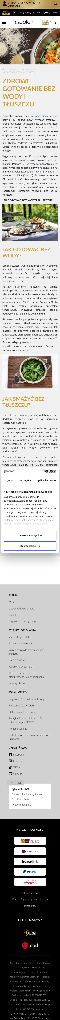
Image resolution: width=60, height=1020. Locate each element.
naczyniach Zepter (46, 116)
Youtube (17, 774)
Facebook (18, 754)
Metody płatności (30, 829)
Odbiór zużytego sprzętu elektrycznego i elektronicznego (26, 675)
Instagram (18, 761)
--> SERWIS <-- (17, 660)
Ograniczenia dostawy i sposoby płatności (27, 652)
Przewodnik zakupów (20, 643)
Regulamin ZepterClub (21, 705)
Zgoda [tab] (9, 480)
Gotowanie (26, 69)
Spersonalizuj (30, 545)
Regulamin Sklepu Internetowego (27, 699)
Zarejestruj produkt (19, 637)
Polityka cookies (18, 728)
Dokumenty (18, 692)
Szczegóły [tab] (25, 480)
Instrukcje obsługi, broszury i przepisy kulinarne (30, 737)
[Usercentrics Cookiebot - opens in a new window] (42, 471)
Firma (13, 595)
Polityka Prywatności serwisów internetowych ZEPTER (26, 720)
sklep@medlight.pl (22, 804)
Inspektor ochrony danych (23, 621)
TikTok (16, 767)
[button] (55, 4)
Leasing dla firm (17, 683)
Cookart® (13, 69)
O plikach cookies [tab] (46, 480)
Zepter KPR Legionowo (21, 608)
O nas (12, 602)
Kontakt (13, 615)
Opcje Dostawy (30, 920)
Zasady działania (22, 630)
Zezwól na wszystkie (30, 535)
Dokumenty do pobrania (22, 712)
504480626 (22, 799)
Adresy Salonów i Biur (21, 666)
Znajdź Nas (18, 748)
